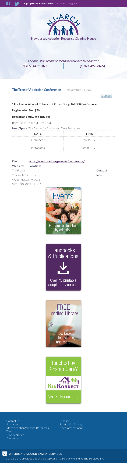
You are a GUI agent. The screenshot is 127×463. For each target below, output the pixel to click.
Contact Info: (101, 173)
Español (61, 3)
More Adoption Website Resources (27, 427)
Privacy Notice (15, 434)
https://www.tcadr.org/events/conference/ (56, 161)
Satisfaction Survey (70, 424)
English (73, 3)
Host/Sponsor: (20, 128)
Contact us (12, 420)
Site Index (12, 424)
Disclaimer (12, 438)
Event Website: (18, 163)
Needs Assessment (71, 427)
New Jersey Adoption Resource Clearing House (63, 38)
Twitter (17, 4)
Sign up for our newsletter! (39, 3)
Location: (35, 165)
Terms (10, 431)
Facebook (8, 4)
